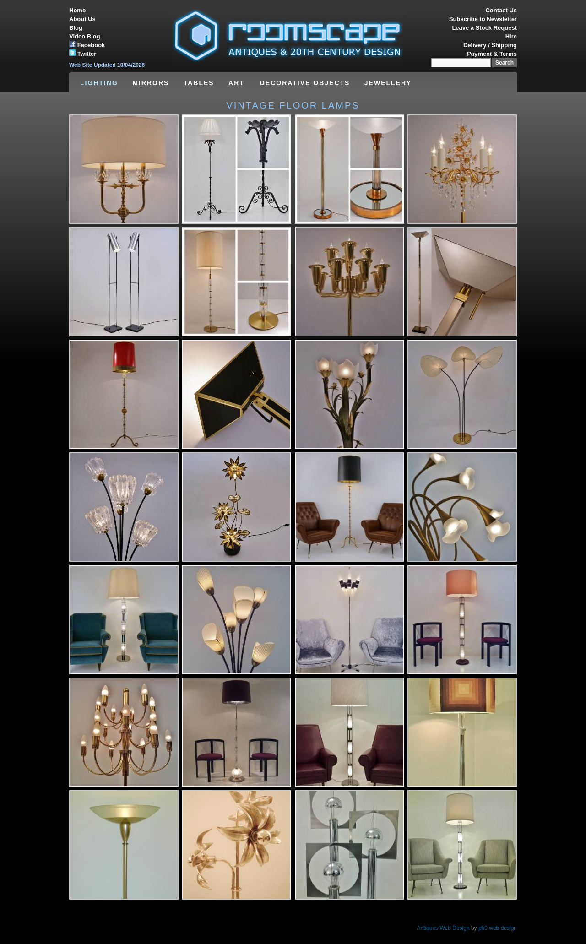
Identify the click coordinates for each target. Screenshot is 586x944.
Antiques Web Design (443, 928)
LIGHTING (99, 83)
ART (237, 83)
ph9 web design (497, 928)
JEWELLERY (388, 83)
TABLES (199, 83)
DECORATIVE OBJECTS (305, 83)
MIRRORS (150, 83)
